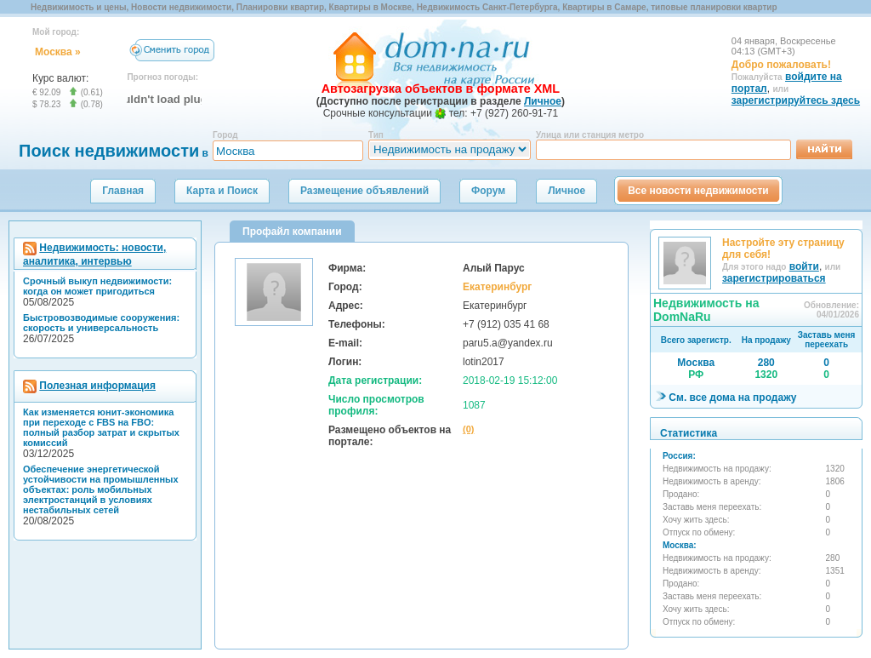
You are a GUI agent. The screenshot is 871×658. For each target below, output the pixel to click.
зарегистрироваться (774, 278)
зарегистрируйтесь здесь (796, 100)
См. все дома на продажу (732, 397)
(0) (468, 429)
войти (804, 266)
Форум (488, 191)
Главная (123, 191)
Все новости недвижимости (698, 191)
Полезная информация (97, 386)
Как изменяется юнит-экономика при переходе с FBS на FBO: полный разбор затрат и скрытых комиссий (101, 427)
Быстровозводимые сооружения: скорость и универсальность (101, 322)
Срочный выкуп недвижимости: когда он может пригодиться (97, 286)
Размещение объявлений (364, 191)
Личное (566, 191)
